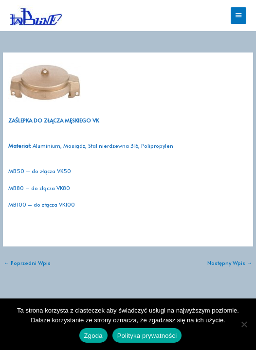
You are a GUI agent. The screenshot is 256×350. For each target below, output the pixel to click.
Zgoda (93, 335)
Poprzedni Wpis (27, 262)
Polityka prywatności (147, 335)
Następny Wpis (229, 262)
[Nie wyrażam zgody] (244, 324)
